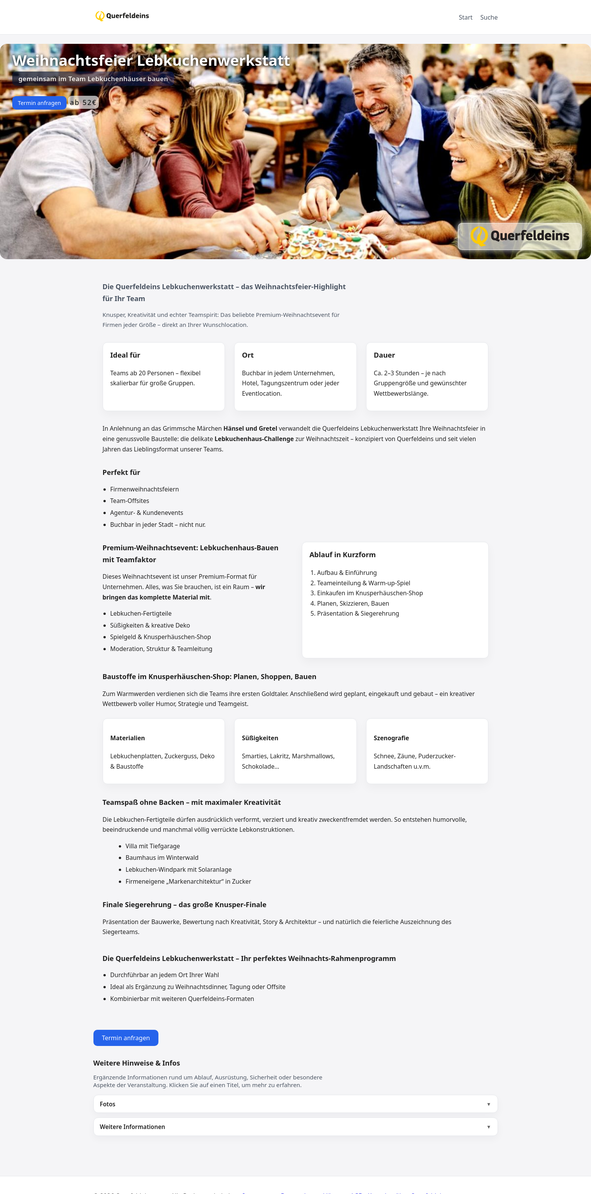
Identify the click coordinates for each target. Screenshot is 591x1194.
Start (466, 17)
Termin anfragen (39, 103)
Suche (489, 17)
